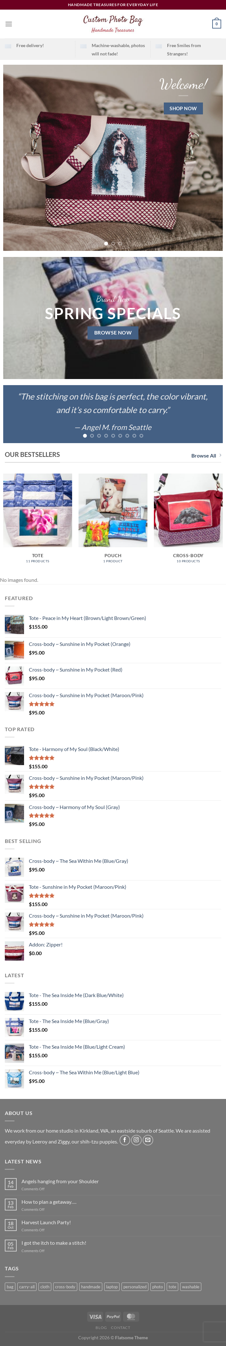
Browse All (206, 455)
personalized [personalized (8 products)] (134, 1286)
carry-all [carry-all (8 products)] (27, 1286)
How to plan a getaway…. (48, 1202)
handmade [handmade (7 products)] (90, 1286)
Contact (120, 1327)
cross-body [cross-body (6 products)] (65, 1286)
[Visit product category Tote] (37, 522)
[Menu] (9, 24)
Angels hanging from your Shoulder (60, 1181)
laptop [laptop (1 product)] (112, 1286)
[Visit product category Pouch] (113, 522)
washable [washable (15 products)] (190, 1286)
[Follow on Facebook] (125, 1140)
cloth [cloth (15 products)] (44, 1286)
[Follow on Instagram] (136, 1140)
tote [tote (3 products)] (172, 1286)
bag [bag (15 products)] (10, 1286)
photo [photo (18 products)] (157, 1286)
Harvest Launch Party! (46, 1222)
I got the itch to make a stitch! (53, 1243)
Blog (101, 1327)
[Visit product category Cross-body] (188, 522)
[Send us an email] (148, 1140)
